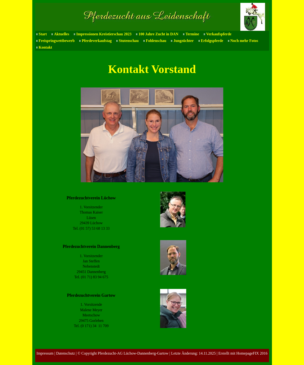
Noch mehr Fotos (244, 41)
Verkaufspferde (218, 34)
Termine (192, 34)
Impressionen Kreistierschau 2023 (103, 34)
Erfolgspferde (212, 41)
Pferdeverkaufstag (97, 41)
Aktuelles (61, 34)
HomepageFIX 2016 (251, 353)
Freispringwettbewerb (57, 41)
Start (43, 34)
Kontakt (45, 47)
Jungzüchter (183, 41)
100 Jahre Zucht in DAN (158, 34)
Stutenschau (129, 41)
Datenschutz (65, 353)
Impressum (45, 353)
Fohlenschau (156, 41)
